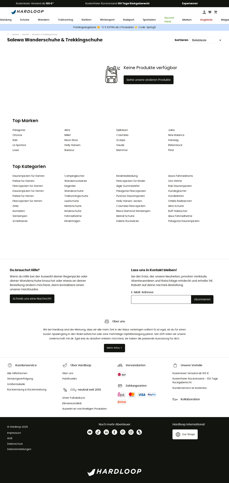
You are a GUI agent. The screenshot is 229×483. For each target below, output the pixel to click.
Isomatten (19, 211)
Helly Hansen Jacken (129, 201)
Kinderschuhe (72, 211)
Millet (67, 135)
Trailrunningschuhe (76, 196)
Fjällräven (122, 130)
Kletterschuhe (73, 206)
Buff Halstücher (177, 211)
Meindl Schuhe (125, 216)
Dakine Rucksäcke (127, 221)
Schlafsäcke (20, 221)
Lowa (16, 150)
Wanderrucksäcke (75, 181)
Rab (15, 140)
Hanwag (173, 140)
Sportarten (149, 20)
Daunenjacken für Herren (28, 191)
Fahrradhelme (73, 216)
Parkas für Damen (24, 181)
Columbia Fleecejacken (130, 206)
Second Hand (169, 20)
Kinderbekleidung (127, 176)
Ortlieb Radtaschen (180, 201)
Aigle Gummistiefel (127, 186)
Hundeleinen (176, 196)
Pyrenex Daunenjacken (130, 196)
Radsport (128, 20)
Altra (67, 130)
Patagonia (19, 130)
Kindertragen (72, 221)
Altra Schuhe (176, 206)
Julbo (171, 130)
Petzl (171, 150)
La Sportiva (19, 145)
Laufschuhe (71, 201)
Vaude (120, 145)
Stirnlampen (20, 216)
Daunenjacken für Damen (29, 176)
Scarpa (120, 140)
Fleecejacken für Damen (28, 186)
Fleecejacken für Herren (27, 201)
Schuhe (24, 20)
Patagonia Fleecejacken (131, 191)
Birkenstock (175, 145)
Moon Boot (71, 140)
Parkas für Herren (23, 196)
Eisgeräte (70, 186)
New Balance (176, 135)
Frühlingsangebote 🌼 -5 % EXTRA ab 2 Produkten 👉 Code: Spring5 (114, 27)
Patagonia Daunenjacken (183, 221)
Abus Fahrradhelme (180, 216)
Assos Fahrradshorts (180, 176)
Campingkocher (74, 176)
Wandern (43, 20)
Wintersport (107, 20)
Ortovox (17, 135)
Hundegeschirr (177, 191)
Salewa (15, 34)
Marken (187, 20)
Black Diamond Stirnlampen (133, 211)
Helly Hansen (72, 145)
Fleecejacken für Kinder (130, 181)
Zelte (16, 206)
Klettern (86, 20)
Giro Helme (175, 181)
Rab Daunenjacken (180, 186)
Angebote (206, 20)
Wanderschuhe (74, 191)
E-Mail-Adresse (142, 292)
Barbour (69, 150)
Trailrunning (65, 20)
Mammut (122, 150)
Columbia (122, 135)
